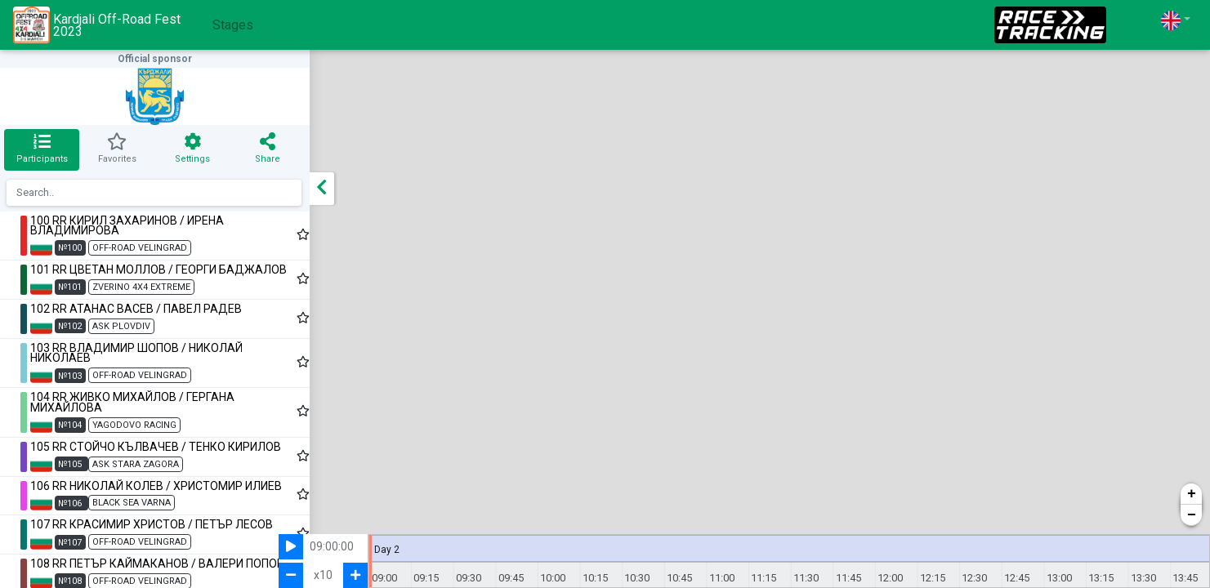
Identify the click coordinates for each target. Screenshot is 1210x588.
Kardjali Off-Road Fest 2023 (97, 25)
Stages (232, 25)
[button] (1175, 20)
